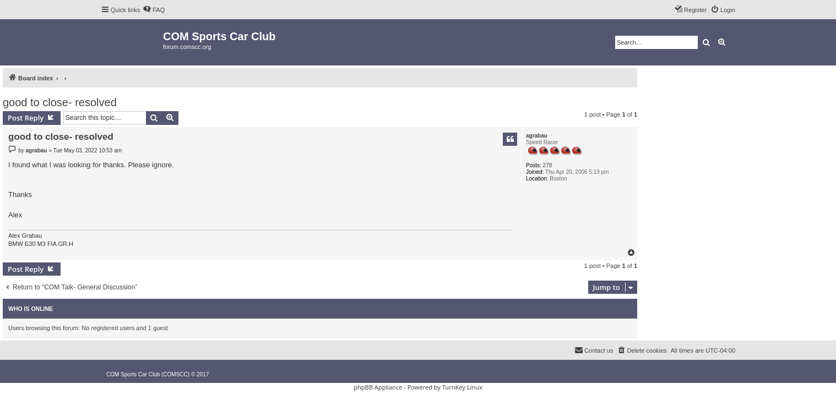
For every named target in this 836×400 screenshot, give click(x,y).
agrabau (536, 136)
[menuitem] (154, 10)
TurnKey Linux (462, 387)
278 (547, 165)
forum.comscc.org (187, 46)
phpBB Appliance (378, 387)
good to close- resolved (60, 102)
